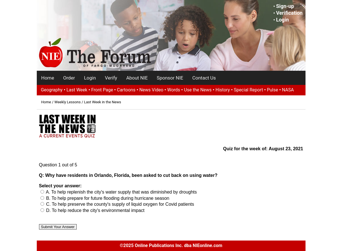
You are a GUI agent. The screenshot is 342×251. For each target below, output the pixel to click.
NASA (288, 90)
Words (173, 90)
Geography (52, 90)
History (223, 90)
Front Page (102, 90)
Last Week (76, 90)
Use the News (198, 90)
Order (69, 78)
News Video (151, 90)
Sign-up (285, 6)
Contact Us (204, 78)
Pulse (272, 90)
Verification (289, 13)
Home (47, 78)
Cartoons (126, 90)
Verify (111, 78)
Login (282, 20)
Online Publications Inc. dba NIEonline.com (178, 245)
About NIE (137, 78)
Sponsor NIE (170, 78)
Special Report (248, 90)
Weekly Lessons (67, 102)
